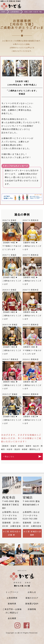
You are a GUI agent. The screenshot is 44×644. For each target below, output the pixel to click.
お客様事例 (15, 12)
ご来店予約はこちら (26, 5)
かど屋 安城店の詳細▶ (32, 533)
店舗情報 (32, 609)
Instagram (33, 5)
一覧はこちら (8, 456)
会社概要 (12, 618)
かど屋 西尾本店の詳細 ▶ (12, 533)
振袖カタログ (32, 598)
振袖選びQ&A (31, 604)
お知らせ (32, 592)
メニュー (40, 5)
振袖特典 (12, 604)
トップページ (12, 592)
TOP (3, 12)
